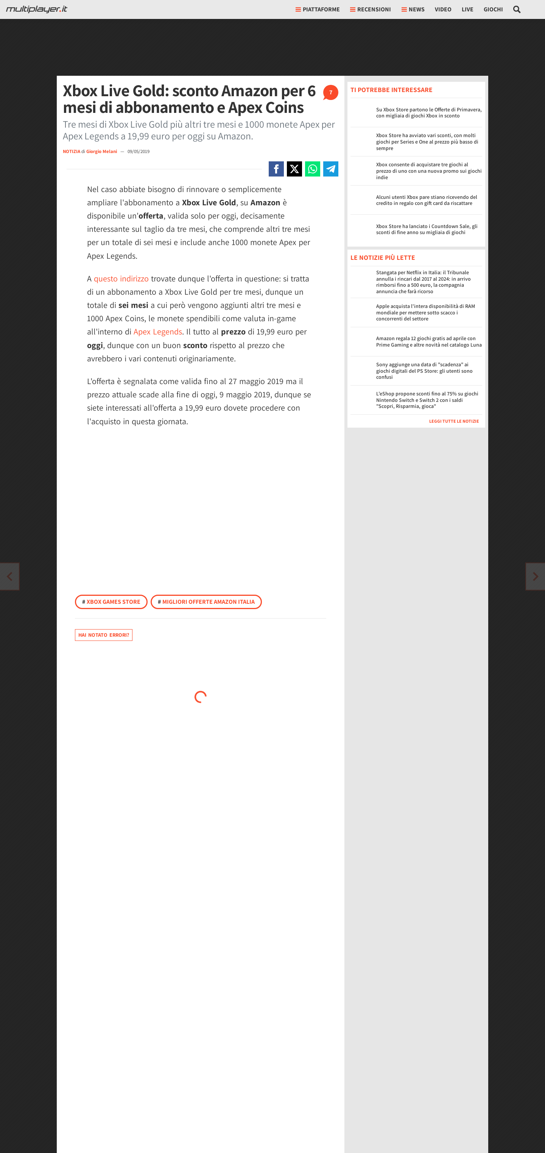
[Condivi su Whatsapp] (312, 169)
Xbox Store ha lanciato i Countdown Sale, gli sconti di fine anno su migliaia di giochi (427, 229)
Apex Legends (158, 331)
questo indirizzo (121, 278)
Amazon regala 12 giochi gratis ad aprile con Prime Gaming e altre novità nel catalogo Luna (429, 341)
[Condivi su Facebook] (276, 169)
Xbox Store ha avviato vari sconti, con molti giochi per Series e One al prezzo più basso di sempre (427, 142)
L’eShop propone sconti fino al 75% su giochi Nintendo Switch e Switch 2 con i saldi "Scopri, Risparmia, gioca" (427, 400)
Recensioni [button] (370, 9)
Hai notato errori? (103, 634)
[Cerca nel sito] (517, 9)
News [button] (413, 9)
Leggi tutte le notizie (454, 421)
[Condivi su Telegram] (330, 169)
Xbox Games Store (111, 602)
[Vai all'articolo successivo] (9, 576)
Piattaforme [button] (318, 9)
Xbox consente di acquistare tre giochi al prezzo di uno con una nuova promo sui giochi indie (429, 171)
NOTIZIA (71, 151)
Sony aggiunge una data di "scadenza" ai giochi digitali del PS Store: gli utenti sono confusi (424, 371)
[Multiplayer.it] (36, 9)
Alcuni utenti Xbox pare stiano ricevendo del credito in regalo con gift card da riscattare (426, 200)
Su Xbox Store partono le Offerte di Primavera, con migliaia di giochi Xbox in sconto (429, 112)
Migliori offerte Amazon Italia (206, 602)
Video (443, 9)
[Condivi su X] (294, 169)
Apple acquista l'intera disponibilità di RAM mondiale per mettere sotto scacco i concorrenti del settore (425, 312)
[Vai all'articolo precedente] (535, 576)
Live (467, 9)
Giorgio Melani (102, 151)
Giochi (493, 9)
